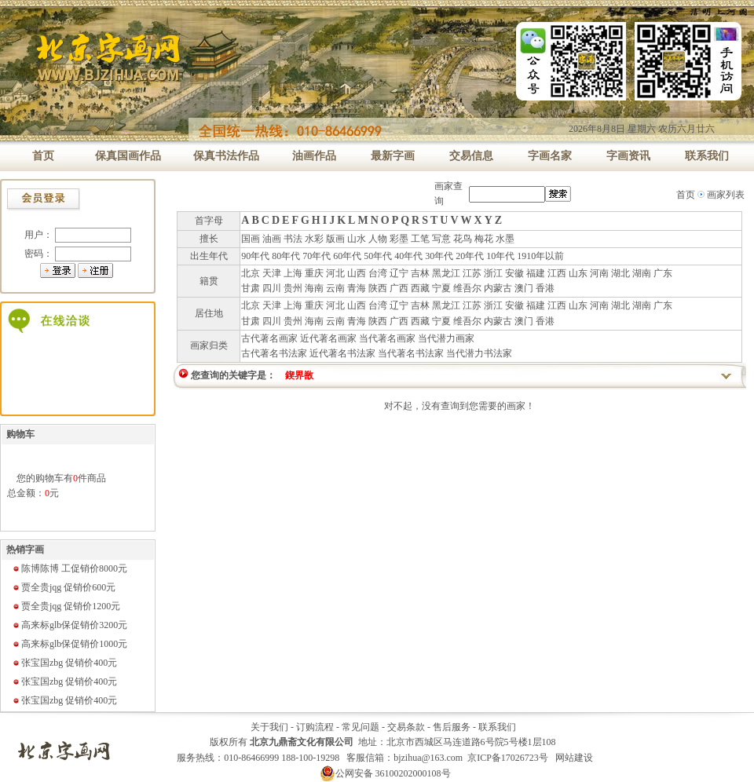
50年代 (378, 255)
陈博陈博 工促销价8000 (69, 568)
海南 (314, 288)
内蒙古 (498, 288)
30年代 (439, 255)
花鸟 (462, 238)
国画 (250, 238)
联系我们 (497, 727)
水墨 (505, 238)
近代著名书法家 (342, 353)
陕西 (377, 288)
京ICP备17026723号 (507, 757)
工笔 (420, 238)
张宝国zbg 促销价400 (64, 662)
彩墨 (399, 238)
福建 (535, 273)
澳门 (523, 288)
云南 (335, 288)
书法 (293, 238)
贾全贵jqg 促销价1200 (66, 606)
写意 (441, 238)
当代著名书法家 (411, 353)
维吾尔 (467, 288)
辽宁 (399, 273)
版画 (335, 238)
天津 (271, 273)
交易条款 (406, 727)
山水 (356, 238)
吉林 (420, 273)
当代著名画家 (387, 338)
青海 (356, 288)
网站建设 (574, 757)
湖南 (641, 273)
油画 (271, 238)
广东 (662, 273)
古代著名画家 (269, 338)
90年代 (255, 255)
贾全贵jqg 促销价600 (63, 587)
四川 (271, 288)
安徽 (514, 273)
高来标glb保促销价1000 (69, 643)
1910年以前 (540, 255)
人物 (377, 238)
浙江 (493, 273)
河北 (335, 273)
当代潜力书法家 (479, 353)
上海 (293, 273)
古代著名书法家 (274, 353)
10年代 (500, 255)
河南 (599, 273)
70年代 (316, 255)
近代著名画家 (328, 338)
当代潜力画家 (446, 338)
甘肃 (250, 288)
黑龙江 (446, 273)
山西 (356, 273)
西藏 (420, 288)
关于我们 (269, 727)
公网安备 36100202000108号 (385, 773)
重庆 (314, 273)
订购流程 (315, 727)
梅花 (483, 238)
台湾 (377, 273)
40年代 (408, 255)
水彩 (314, 238)
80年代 (286, 255)
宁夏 (441, 288)
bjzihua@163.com (428, 757)
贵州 (293, 288)
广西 (399, 288)
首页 (685, 194)
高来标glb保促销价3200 (69, 624)
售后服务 (451, 727)
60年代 (347, 255)
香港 (545, 288)
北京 (250, 273)
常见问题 (360, 727)
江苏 (472, 273)
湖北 (620, 273)
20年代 (470, 255)
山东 (578, 273)
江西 (556, 273)
